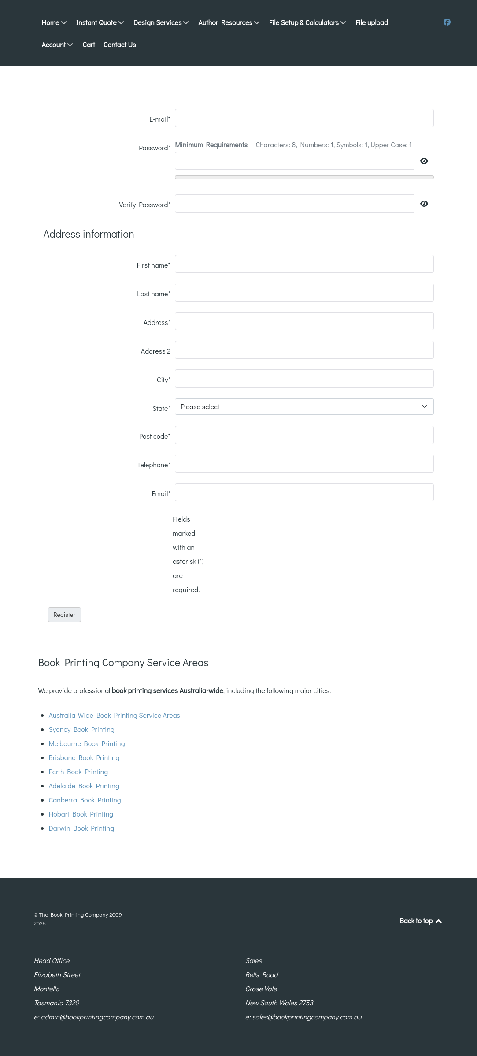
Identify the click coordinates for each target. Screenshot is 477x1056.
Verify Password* (145, 204)
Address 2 (155, 350)
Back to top (422, 920)
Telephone (153, 464)
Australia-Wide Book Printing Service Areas (115, 715)
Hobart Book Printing (81, 813)
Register (65, 614)
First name (153, 264)
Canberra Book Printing (85, 799)
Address (157, 322)
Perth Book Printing (78, 771)
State (161, 408)
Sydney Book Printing (82, 729)
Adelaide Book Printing (84, 785)
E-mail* (159, 118)
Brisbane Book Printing (84, 757)
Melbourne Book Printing (87, 743)
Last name (153, 293)
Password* (154, 147)
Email (161, 493)
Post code (154, 435)
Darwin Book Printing (82, 827)
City (163, 379)
